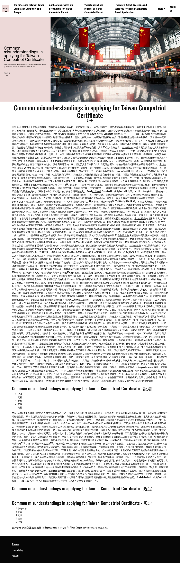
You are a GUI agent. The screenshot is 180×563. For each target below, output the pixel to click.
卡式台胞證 (45, 130)
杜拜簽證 (96, 191)
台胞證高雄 (87, 272)
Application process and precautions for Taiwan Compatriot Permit (61, 8)
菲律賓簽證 (49, 208)
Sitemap (15, 544)
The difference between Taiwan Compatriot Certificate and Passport (29, 8)
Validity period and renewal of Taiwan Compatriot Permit (93, 8)
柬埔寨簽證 (96, 259)
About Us (173, 8)
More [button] (160, 8)
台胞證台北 (70, 330)
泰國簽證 (93, 181)
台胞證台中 (127, 147)
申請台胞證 (140, 218)
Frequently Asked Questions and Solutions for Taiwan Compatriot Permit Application (131, 8)
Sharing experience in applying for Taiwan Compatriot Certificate (67, 527)
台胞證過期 (29, 286)
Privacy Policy (17, 550)
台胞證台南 (45, 343)
